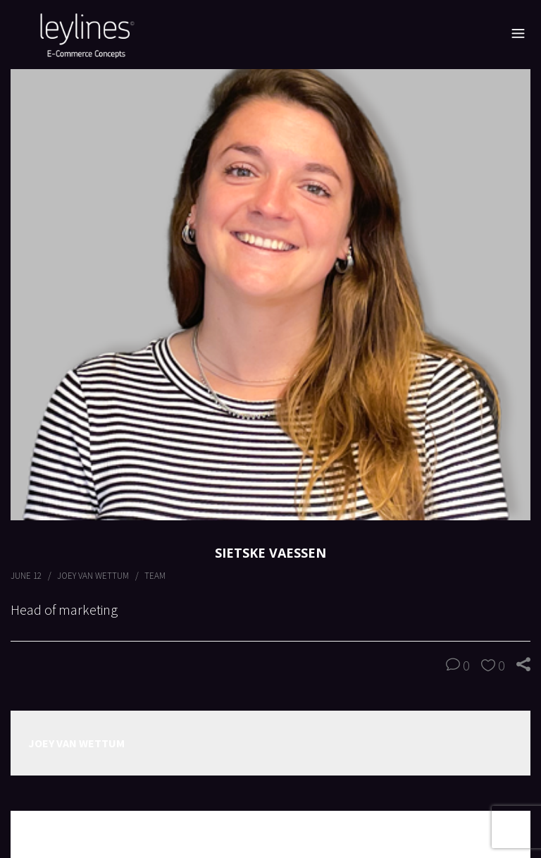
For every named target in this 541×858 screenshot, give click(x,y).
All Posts (270, 833)
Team (155, 576)
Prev (31, 834)
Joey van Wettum (93, 576)
